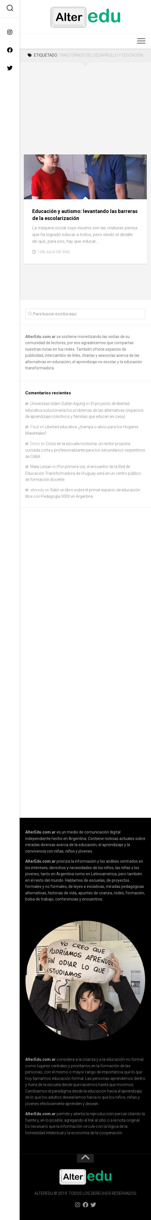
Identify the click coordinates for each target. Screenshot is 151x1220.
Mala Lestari (41, 466)
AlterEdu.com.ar (40, 336)
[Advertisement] (85, 104)
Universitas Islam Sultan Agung (57, 403)
